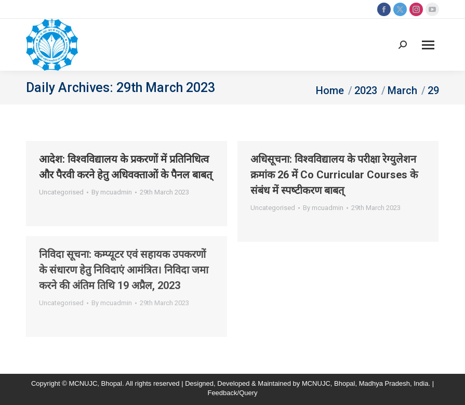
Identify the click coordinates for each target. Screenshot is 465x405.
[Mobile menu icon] (428, 45)
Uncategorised (61, 192)
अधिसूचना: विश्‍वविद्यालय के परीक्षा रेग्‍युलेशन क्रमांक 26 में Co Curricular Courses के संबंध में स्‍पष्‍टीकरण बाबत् (334, 175)
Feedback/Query (232, 393)
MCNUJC (316, 383)
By (111, 192)
